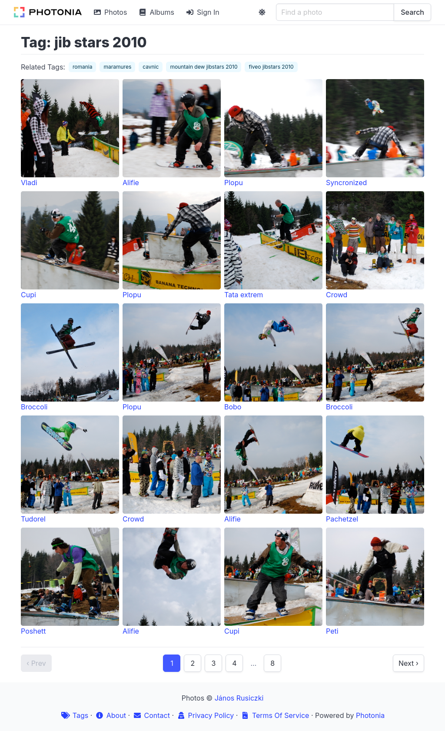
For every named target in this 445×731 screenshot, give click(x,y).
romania (83, 66)
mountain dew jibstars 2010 (203, 66)
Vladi (70, 133)
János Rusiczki (239, 698)
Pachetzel (375, 469)
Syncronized (375, 133)
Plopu (273, 133)
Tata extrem (273, 245)
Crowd (375, 245)
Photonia (370, 715)
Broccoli (70, 357)
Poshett (70, 581)
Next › (408, 663)
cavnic (151, 66)
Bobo (273, 357)
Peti (375, 581)
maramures (117, 66)
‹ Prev (36, 663)
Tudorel (70, 469)
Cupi (70, 245)
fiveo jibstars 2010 (271, 66)
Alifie (172, 133)
